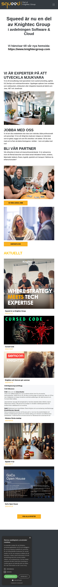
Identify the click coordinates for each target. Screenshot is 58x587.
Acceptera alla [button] (10, 576)
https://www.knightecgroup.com (29, 49)
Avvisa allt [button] (24, 576)
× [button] (30, 538)
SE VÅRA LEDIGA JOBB (15, 203)
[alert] (17, 560)
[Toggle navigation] (53, 5)
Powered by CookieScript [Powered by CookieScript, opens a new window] (17, 583)
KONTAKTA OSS (16, 244)
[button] (10, 569)
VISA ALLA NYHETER (29, 516)
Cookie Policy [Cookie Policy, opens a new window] (23, 565)
